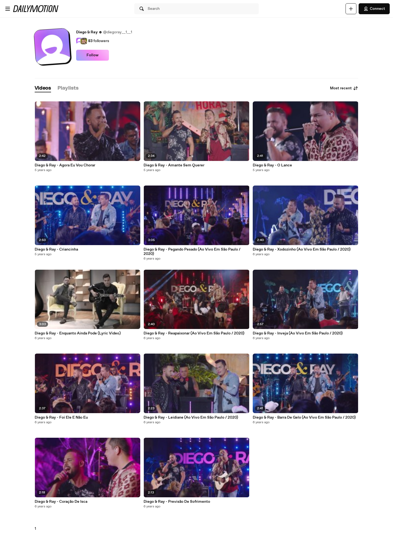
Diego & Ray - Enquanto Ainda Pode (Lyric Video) (78, 333)
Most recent (344, 88)
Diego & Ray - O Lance (272, 165)
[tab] (43, 88)
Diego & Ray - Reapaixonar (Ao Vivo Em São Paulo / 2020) (194, 333)
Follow (93, 55)
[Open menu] (7, 8)
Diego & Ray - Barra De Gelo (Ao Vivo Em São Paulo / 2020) (304, 417)
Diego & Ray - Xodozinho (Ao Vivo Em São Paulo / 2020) (301, 249)
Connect (374, 8)
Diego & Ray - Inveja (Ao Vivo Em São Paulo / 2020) (298, 333)
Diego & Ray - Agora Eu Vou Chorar (65, 165)
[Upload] (351, 8)
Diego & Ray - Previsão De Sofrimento (177, 501)
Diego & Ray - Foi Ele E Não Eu (61, 417)
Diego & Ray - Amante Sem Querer (174, 165)
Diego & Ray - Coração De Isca (61, 501)
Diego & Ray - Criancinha (56, 249)
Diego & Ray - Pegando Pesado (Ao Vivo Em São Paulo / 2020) (192, 251)
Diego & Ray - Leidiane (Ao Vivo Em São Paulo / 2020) (191, 417)
